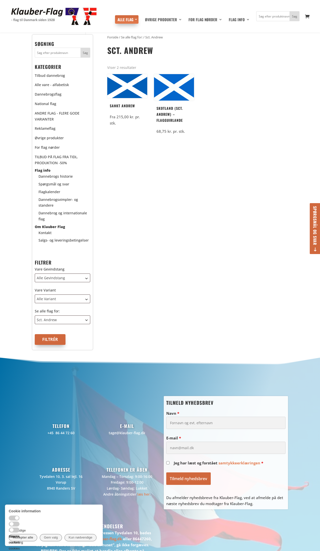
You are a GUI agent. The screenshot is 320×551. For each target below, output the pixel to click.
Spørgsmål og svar (315, 225)
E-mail (173, 437)
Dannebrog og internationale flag (62, 216)
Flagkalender (49, 191)
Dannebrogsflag (48, 94)
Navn (172, 413)
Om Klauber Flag (50, 226)
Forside (112, 37)
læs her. (144, 494)
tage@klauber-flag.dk (127, 432)
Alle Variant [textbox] (46, 298)
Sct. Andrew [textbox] (47, 319)
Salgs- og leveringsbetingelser (63, 240)
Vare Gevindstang (49, 269)
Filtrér (50, 339)
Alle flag (126, 19)
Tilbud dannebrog (50, 75)
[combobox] (62, 278)
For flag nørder (202, 20)
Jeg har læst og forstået (218, 462)
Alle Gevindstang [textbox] (51, 278)
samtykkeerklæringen (239, 462)
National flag (45, 103)
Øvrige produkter (161, 20)
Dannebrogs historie (55, 176)
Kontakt (45, 232)
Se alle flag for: (47, 311)
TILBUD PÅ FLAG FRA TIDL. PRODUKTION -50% (56, 159)
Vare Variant (45, 290)
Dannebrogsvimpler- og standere (58, 202)
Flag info (237, 20)
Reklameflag (45, 128)
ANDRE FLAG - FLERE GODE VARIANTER (57, 116)
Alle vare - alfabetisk (52, 84)
